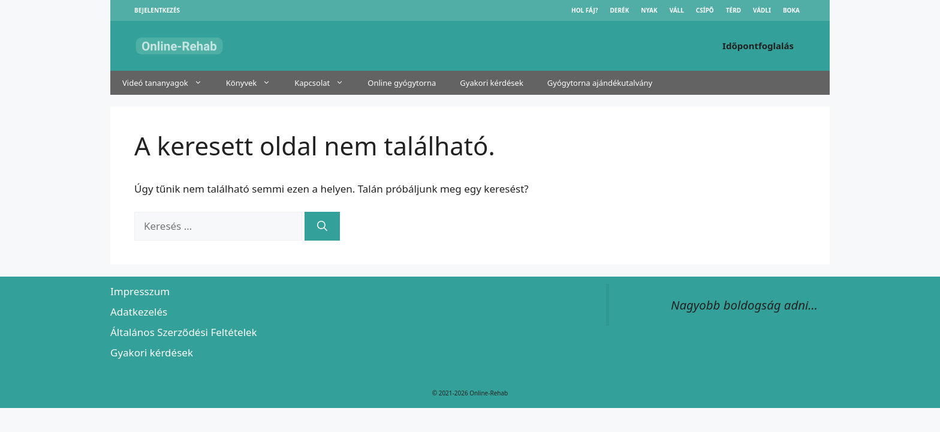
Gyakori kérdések (491, 82)
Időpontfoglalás (758, 46)
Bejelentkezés (157, 10)
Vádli (762, 10)
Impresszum (140, 291)
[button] (201, 83)
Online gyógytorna (401, 82)
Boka (791, 10)
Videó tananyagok (168, 83)
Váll (677, 10)
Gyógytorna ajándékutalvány (599, 82)
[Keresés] (322, 226)
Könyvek (254, 83)
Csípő (705, 10)
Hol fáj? (584, 10)
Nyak (649, 10)
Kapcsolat (324, 83)
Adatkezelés (138, 312)
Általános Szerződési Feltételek (183, 332)
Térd (733, 10)
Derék (619, 10)
